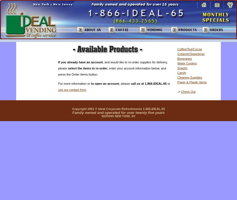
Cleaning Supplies (189, 77)
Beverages (184, 58)
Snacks (182, 68)
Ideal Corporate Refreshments (120, 109)
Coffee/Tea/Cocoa (189, 49)
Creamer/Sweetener (191, 54)
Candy (181, 72)
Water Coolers (187, 63)
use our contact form (72, 89)
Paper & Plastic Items (192, 82)
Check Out (188, 91)
